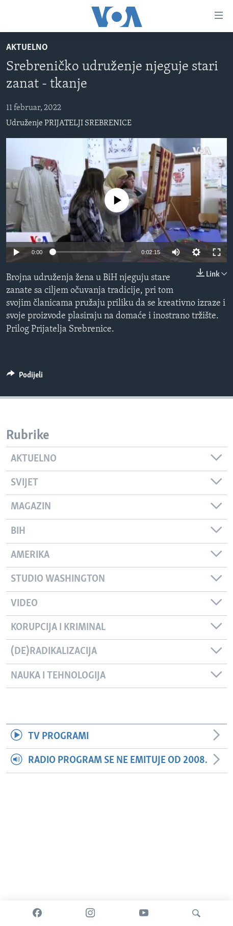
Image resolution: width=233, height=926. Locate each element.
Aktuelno (27, 47)
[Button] (25, 377)
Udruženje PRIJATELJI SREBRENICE (69, 123)
